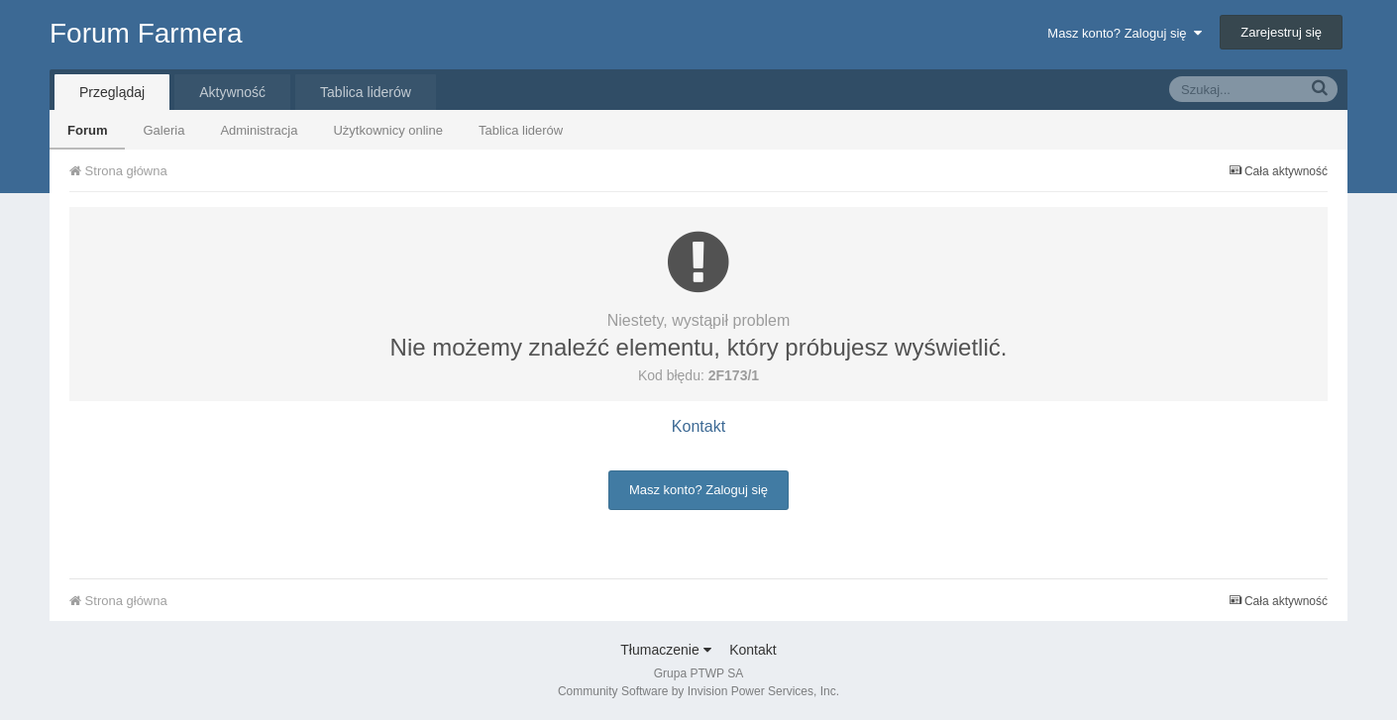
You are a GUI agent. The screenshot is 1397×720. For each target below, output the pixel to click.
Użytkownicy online (388, 130)
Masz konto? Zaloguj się (1124, 33)
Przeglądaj (112, 92)
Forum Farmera (146, 33)
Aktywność (232, 92)
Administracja (258, 130)
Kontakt (698, 426)
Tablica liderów (521, 130)
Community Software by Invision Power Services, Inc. (698, 691)
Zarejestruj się (1281, 32)
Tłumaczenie (665, 650)
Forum (87, 130)
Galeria (163, 130)
